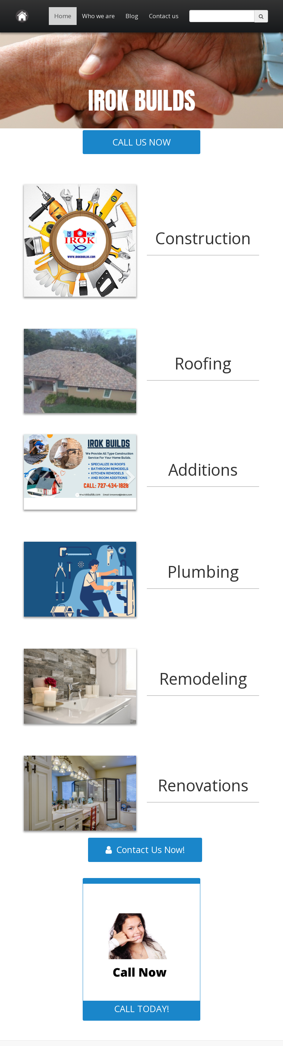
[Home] (22, 16)
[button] (29, 264)
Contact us (164, 16)
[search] (221, 16)
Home (62, 16)
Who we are (98, 16)
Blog (131, 16)
